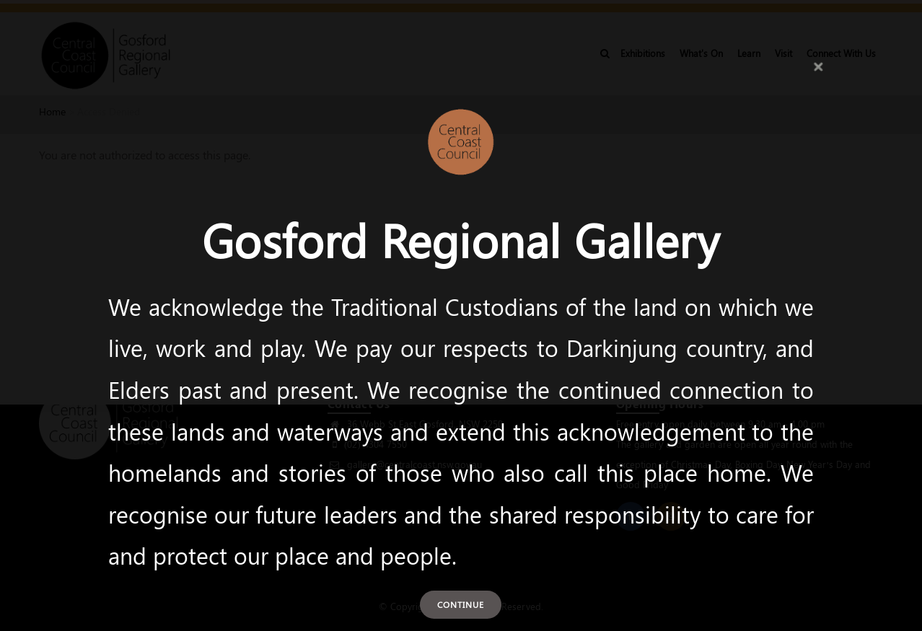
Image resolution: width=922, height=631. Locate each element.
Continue (460, 604)
